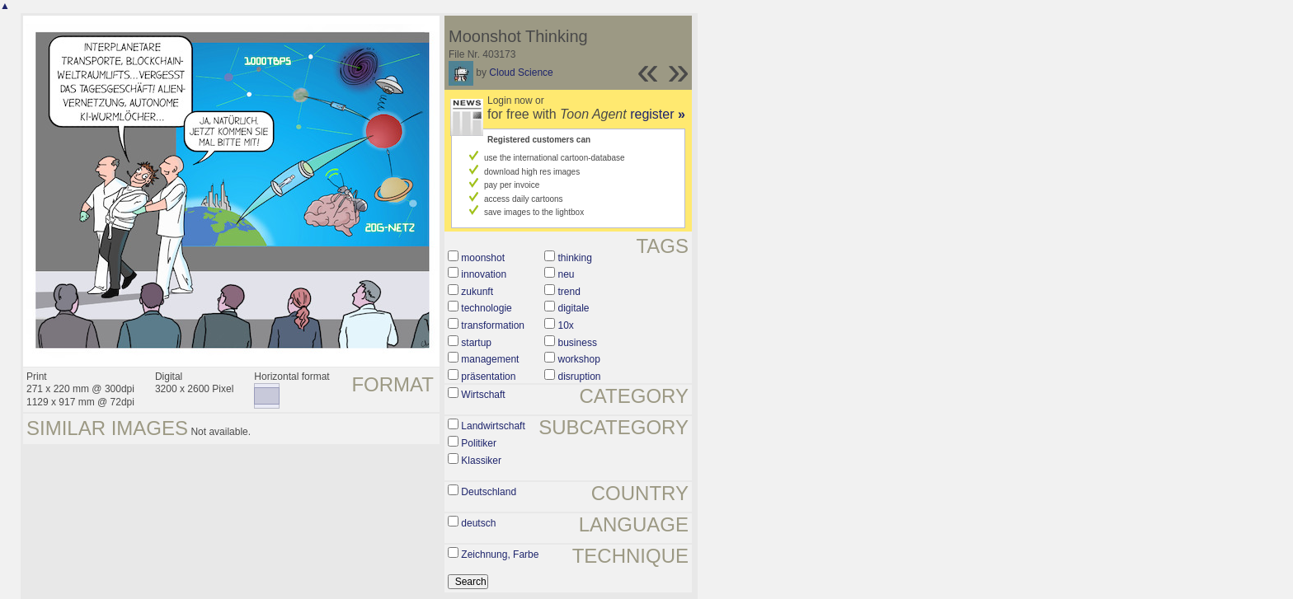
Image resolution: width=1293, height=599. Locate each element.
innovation (483, 274)
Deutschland (488, 492)
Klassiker (481, 460)
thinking (575, 258)
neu (566, 274)
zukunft (477, 291)
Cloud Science (520, 72)
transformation (492, 325)
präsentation (488, 376)
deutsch (478, 523)
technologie (486, 308)
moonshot (483, 258)
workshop (579, 359)
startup (476, 343)
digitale (574, 308)
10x (566, 325)
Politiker (478, 443)
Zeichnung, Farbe (499, 554)
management (490, 359)
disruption (579, 376)
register (657, 114)
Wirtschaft (483, 394)
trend (569, 291)
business (577, 343)
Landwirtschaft (492, 426)
